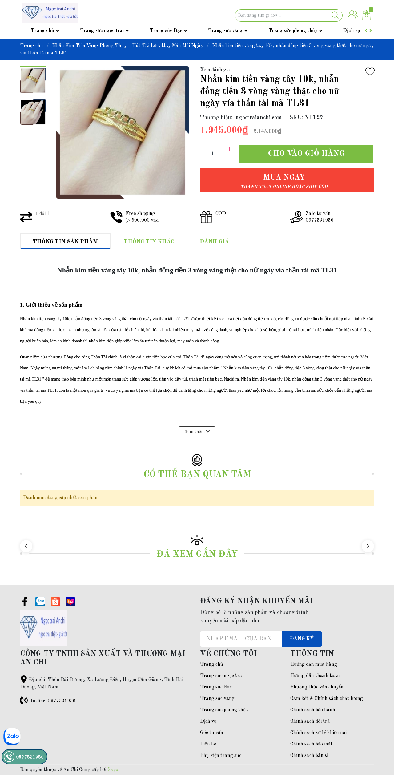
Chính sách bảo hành (312, 710)
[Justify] (335, 15)
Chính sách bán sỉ (309, 755)
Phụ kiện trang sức (220, 755)
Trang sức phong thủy (292, 30)
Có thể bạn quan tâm (197, 474)
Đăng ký (302, 638)
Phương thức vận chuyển (317, 687)
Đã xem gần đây (197, 554)
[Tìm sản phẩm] (289, 15)
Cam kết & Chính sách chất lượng (326, 698)
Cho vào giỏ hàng (306, 154)
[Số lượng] (212, 154)
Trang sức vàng (225, 30)
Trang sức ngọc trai (102, 30)
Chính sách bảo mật (311, 744)
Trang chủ (42, 30)
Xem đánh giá (215, 69)
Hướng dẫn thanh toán (315, 675)
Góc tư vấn (211, 732)
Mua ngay (284, 181)
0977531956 (61, 701)
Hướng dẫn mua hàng (313, 664)
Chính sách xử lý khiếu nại (318, 732)
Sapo (112, 769)
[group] (122, 132)
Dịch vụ (351, 30)
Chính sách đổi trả (310, 721)
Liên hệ (208, 744)
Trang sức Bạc (166, 30)
